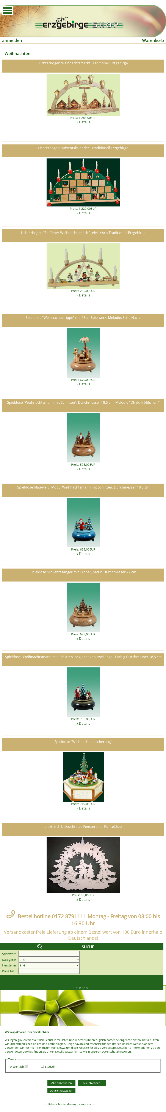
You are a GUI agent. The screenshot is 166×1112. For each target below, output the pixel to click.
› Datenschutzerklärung (61, 1104)
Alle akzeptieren (61, 1083)
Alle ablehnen (91, 1083)
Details (84, 122)
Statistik (50, 1067)
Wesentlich (17, 1067)
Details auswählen (61, 1090)
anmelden (12, 40)
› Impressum (86, 1104)
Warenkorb (153, 40)
